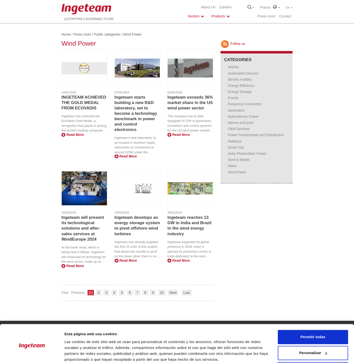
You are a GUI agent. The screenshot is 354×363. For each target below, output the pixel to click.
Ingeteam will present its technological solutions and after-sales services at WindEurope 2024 (82, 228)
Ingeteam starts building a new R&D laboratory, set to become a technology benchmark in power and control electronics (136, 113)
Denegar (313, 349)
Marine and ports (241, 123)
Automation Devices (243, 73)
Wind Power (237, 172)
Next (173, 293)
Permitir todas (313, 317)
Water (232, 166)
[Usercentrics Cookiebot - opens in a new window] (31, 353)
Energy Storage (240, 92)
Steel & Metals (239, 160)
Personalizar (313, 333)
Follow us (233, 44)
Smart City (236, 147)
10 (162, 293)
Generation (236, 110)
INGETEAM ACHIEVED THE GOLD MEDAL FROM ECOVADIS (83, 102)
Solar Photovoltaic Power (247, 154)
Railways (235, 141)
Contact (285, 16)
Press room (266, 16)
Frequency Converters (245, 104)
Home (66, 34)
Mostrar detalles (78, 353)
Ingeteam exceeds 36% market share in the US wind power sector (190, 102)
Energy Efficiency (241, 86)
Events (233, 98)
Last (186, 293)
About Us (208, 7)
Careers (225, 7)
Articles (233, 67)
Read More (72, 135)
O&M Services (239, 129)
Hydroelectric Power (243, 116)
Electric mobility (240, 79)
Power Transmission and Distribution (256, 135)
